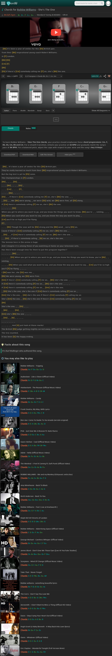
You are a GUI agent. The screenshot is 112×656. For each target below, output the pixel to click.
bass (48, 110)
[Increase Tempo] (21, 76)
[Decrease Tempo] (3, 76)
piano (15, 110)
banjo (39, 110)
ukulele (23, 110)
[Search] (102, 3)
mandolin (31, 110)
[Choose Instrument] (53, 110)
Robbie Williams (26, 9)
